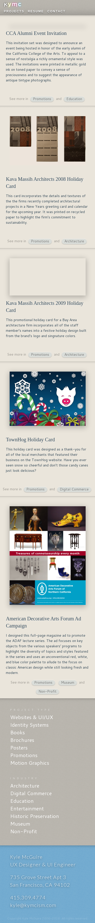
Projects (14, 11)
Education (74, 99)
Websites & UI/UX (31, 717)
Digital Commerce (74, 489)
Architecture (74, 241)
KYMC (13, 5)
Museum (67, 682)
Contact (56, 11)
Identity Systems (29, 724)
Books (17, 732)
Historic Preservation (34, 816)
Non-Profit (47, 691)
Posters (19, 747)
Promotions (42, 99)
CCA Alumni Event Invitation (36, 33)
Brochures (22, 739)
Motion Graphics (29, 762)
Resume (36, 11)
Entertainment (27, 808)
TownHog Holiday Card (30, 439)
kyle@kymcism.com (33, 905)
